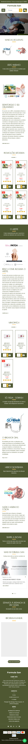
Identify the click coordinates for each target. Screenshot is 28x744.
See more (14, 157)
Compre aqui (5, 313)
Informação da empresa (14, 710)
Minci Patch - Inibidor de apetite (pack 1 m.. (7, 345)
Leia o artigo (6, 585)
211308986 (14, 699)
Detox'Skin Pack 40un (7, 175)
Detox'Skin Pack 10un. (21, 205)
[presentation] (2, 50)
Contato (14, 695)
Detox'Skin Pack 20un (7, 205)
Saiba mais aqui (6, 143)
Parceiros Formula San (14, 719)
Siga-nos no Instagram (14, 661)
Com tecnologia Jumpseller (20, 740)
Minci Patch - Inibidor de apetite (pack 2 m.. (21, 345)
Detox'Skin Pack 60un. (21, 175)
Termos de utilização (14, 712)
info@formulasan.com (14, 697)
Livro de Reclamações (14, 721)
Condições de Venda (14, 715)
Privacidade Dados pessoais (14, 717)
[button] (12, 593)
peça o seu (5, 457)
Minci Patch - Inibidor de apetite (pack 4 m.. (7, 374)
